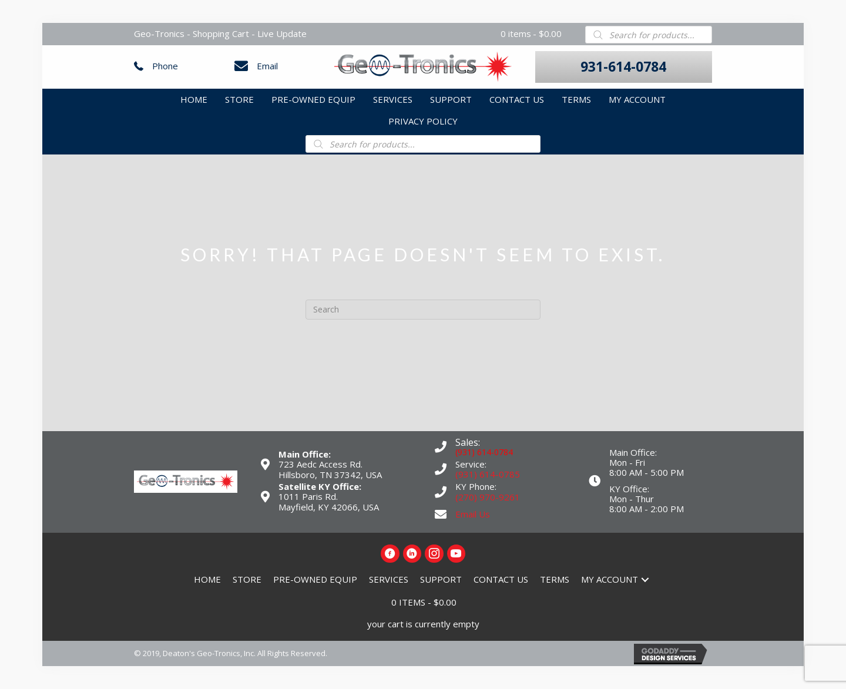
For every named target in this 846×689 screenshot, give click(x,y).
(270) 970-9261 (487, 497)
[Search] (423, 310)
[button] (623, 67)
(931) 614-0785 (487, 474)
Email (267, 66)
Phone (165, 66)
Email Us (472, 514)
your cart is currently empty (423, 624)
